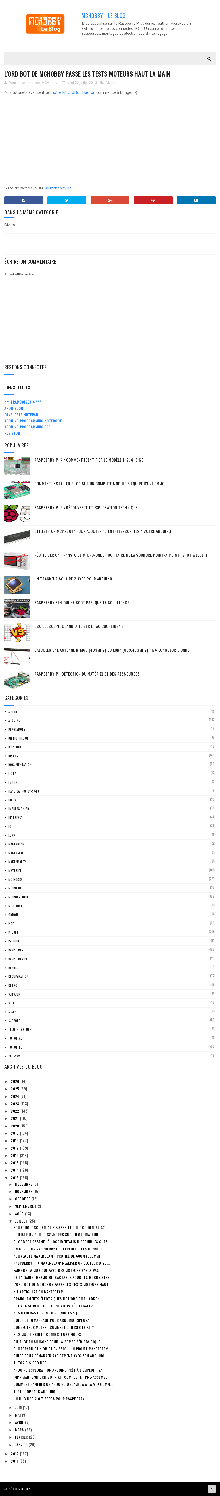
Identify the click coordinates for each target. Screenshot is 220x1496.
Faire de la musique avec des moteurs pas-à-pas (56, 1270)
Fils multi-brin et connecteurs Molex (47, 1334)
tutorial (15, 1039)
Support (14, 1021)
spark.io (14, 1012)
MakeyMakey (17, 862)
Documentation (20, 765)
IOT (10, 827)
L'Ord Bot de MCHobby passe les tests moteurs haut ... (63, 1285)
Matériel (14, 871)
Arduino (14, 721)
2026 (15, 1081)
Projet (13, 933)
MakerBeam (16, 844)
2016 (15, 1155)
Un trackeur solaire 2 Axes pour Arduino (73, 579)
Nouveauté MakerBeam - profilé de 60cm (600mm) (57, 1256)
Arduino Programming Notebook (33, 421)
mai (18, 1415)
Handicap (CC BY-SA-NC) (24, 791)
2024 (15, 1096)
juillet (21, 1221)
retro (12, 986)
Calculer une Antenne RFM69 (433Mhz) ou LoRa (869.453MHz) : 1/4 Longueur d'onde (111, 650)
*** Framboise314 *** (22, 402)
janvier (22, 1444)
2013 (15, 1177)
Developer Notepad (21, 414)
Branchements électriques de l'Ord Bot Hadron (57, 1299)
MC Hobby (15, 880)
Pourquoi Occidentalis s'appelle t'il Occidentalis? (59, 1227)
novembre (24, 1191)
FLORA (12, 774)
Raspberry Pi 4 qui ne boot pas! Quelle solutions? (82, 603)
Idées (12, 800)
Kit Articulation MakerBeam (39, 1292)
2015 (15, 1163)
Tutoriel (15, 1047)
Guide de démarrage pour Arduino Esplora (52, 1320)
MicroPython (18, 897)
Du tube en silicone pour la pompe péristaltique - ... (60, 1341)
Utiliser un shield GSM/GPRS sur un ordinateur (56, 1235)
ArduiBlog (13, 408)
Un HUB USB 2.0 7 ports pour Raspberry (49, 1398)
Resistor (12, 433)
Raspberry (15, 950)
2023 (15, 1104)
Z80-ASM (14, 1056)
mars (20, 1430)
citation (14, 747)
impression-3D (18, 809)
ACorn (12, 712)
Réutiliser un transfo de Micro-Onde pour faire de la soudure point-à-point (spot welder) (120, 555)
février (22, 1437)
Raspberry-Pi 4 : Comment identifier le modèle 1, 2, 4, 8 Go (89, 460)
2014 (15, 1170)
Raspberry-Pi (17, 959)
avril (20, 1422)
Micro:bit (15, 889)
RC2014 (13, 968)
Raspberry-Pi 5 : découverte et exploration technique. (86, 507)
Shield (13, 1003)
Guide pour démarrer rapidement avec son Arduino (59, 1356)
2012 (15, 1454)
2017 (15, 1148)
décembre (24, 1184)
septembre (25, 1206)
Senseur (14, 994)
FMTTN (12, 783)
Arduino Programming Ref (27, 427)
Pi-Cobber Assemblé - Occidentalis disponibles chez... (62, 1242)
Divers (110, 83)
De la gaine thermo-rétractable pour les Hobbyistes (62, 1277)
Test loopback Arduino (34, 1391)
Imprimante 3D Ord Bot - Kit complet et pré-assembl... (62, 1377)
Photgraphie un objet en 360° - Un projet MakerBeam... (62, 1349)
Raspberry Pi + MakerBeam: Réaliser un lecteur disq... (62, 1263)
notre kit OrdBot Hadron (73, 92)
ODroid (13, 915)
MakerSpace (16, 853)
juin (19, 1408)
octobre (23, 1199)
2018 (15, 1141)
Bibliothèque (18, 738)
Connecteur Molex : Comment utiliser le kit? (54, 1327)
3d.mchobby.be (58, 188)
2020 (15, 1126)
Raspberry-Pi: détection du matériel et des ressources (87, 674)
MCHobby (24, 1489)
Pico (11, 924)
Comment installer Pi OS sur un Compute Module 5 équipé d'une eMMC (99, 484)
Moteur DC (16, 906)
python (13, 942)
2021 (15, 1118)
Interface (15, 818)
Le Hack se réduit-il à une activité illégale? (53, 1306)
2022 (15, 1111)
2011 (15, 1461)
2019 (15, 1133)
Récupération (18, 977)
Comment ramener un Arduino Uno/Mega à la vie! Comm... (63, 1384)
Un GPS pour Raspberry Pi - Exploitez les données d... (61, 1249)
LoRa (11, 836)
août (20, 1213)
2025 (15, 1089)
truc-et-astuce (19, 1030)
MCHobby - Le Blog (103, 15)
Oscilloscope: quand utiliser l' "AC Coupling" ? (79, 626)
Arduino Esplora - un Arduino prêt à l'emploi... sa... (60, 1370)
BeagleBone (17, 730)
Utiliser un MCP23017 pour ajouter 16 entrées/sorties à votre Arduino (102, 531)
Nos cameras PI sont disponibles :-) (45, 1313)
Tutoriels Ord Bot (30, 1363)
